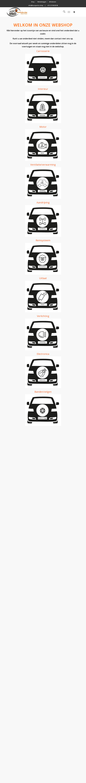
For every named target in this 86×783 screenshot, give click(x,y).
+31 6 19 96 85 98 (52, 5)
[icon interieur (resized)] (43, 107)
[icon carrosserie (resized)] (43, 69)
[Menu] (69, 12)
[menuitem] (33, 1)
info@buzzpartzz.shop (35, 5)
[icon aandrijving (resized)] (43, 221)
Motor (43, 126)
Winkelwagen (41, 2)
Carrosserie (43, 51)
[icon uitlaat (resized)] (43, 296)
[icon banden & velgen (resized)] (43, 410)
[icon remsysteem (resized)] (43, 259)
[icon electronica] (43, 372)
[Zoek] (63, 12)
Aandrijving (43, 202)
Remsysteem (43, 240)
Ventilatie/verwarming (43, 164)
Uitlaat (43, 278)
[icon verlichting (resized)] (43, 334)
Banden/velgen (43, 391)
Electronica (43, 354)
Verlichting (43, 316)
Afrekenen (52, 2)
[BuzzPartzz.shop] (35, 12)
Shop (33, 2)
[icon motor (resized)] (43, 145)
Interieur (43, 89)
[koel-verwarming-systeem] (43, 183)
